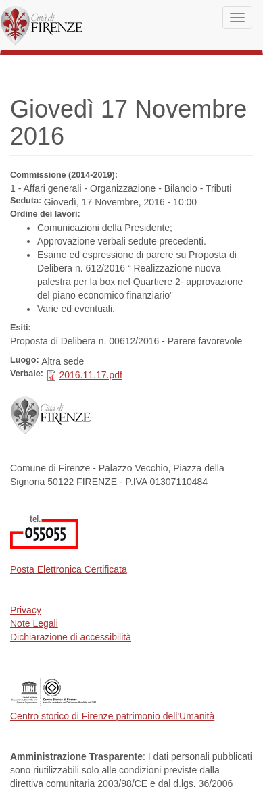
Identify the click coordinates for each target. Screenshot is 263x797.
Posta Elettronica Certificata (68, 569)
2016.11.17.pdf (90, 374)
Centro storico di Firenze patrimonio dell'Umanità (112, 716)
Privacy (25, 610)
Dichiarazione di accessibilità (70, 637)
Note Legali (34, 623)
